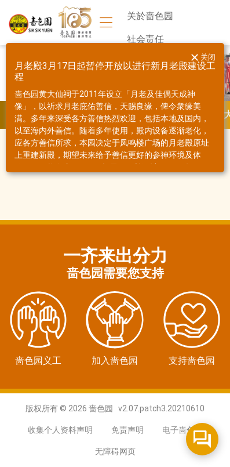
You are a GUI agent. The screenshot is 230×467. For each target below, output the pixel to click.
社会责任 (145, 39)
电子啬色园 (182, 430)
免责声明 (127, 430)
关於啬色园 (150, 15)
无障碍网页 (115, 451)
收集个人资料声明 (60, 430)
